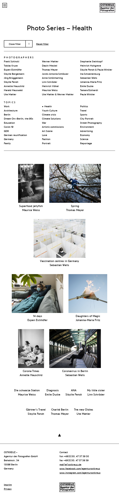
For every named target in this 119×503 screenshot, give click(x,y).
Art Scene (47, 131)
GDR (6, 131)
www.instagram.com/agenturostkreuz (80, 472)
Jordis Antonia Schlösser (55, 73)
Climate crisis (49, 114)
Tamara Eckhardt (89, 90)
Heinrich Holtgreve (90, 65)
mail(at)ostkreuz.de (70, 464)
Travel (83, 110)
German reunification (15, 135)
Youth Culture (49, 110)
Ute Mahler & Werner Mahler (58, 94)
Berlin (7, 114)
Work (6, 106)
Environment (87, 126)
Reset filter (42, 44)
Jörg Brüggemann (13, 77)
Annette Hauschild (14, 86)
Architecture (11, 110)
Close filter (15, 44)
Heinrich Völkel (50, 86)
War (44, 122)
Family (7, 143)
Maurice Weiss (50, 90)
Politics (84, 106)
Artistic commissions (53, 126)
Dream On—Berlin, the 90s (18, 118)
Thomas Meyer (50, 69)
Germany (9, 139)
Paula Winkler (87, 94)
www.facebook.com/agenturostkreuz (80, 468)
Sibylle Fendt (11, 81)
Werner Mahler (50, 61)
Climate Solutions (51, 118)
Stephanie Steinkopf (91, 61)
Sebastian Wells (88, 77)
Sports (83, 114)
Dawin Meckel (49, 65)
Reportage (86, 143)
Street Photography (91, 122)
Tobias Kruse (11, 65)
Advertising (86, 131)
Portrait (46, 143)
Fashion (46, 139)
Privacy (8, 488)
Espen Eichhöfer (13, 69)
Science (84, 139)
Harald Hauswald (13, 90)
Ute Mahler (10, 94)
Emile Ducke (86, 86)
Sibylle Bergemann (14, 73)
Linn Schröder (49, 81)
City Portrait (86, 118)
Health (48, 106)
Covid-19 (8, 126)
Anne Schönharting (52, 77)
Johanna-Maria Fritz (91, 81)
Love (44, 135)
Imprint (8, 484)
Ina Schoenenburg (90, 73)
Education (9, 122)
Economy (85, 135)
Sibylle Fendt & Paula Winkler (96, 69)
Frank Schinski (11, 61)
